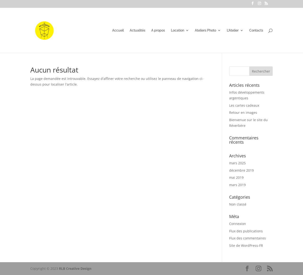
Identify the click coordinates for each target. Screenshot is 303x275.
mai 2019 (236, 177)
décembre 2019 (241, 170)
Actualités (137, 30)
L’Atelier (233, 30)
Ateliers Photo (205, 30)
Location (177, 30)
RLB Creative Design (75, 268)
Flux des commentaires (247, 238)
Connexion (237, 223)
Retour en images (243, 112)
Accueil (118, 30)
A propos (158, 30)
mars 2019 (237, 185)
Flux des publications (246, 231)
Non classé (237, 204)
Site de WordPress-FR (246, 245)
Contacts (256, 30)
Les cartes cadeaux (244, 105)
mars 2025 (237, 163)
